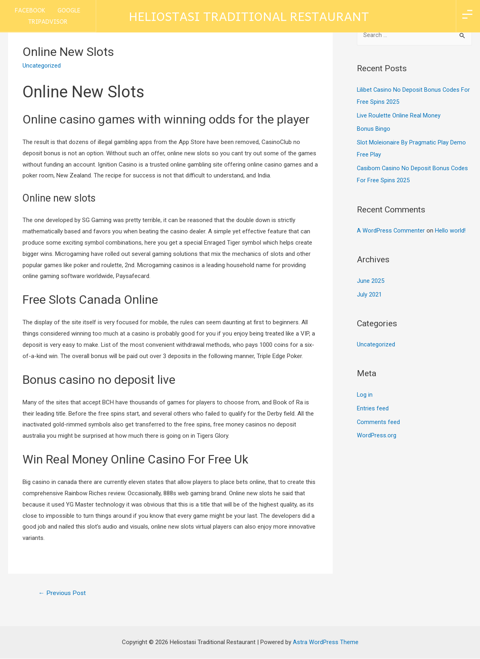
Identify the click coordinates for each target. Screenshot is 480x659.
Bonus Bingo (373, 128)
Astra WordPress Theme (325, 642)
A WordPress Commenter (391, 230)
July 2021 (369, 293)
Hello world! (450, 230)
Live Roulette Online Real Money (399, 115)
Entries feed (373, 407)
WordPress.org (376, 435)
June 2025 (370, 280)
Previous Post (63, 593)
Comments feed (378, 421)
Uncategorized (376, 344)
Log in (365, 393)
